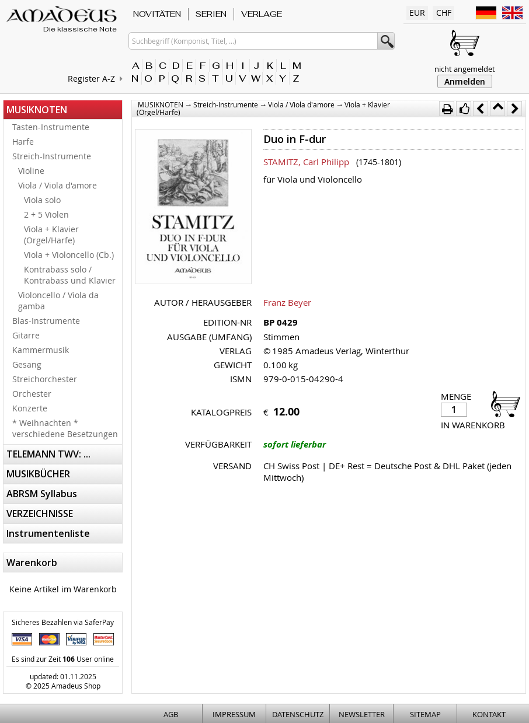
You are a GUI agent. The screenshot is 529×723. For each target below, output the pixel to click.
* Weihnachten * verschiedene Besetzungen (65, 428)
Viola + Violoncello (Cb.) (69, 254)
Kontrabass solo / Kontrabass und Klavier (70, 275)
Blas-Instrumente (46, 320)
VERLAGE (261, 14)
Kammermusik (40, 349)
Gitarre (26, 335)
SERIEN (211, 14)
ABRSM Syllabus (41, 493)
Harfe (23, 141)
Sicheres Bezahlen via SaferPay (63, 622)
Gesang (26, 364)
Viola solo (42, 199)
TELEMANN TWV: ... (48, 454)
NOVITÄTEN (157, 14)
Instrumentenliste (48, 533)
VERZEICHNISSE (39, 513)
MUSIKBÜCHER (38, 473)
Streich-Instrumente (51, 156)
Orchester (31, 393)
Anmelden (464, 81)
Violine (31, 170)
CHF (444, 12)
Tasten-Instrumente (50, 126)
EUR (417, 12)
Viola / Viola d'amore (57, 185)
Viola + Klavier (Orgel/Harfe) (51, 234)
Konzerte (29, 408)
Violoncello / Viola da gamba (58, 300)
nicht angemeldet (464, 69)
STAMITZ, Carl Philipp (306, 161)
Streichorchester (44, 379)
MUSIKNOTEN (36, 109)
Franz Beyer (287, 302)
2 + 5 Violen (46, 214)
